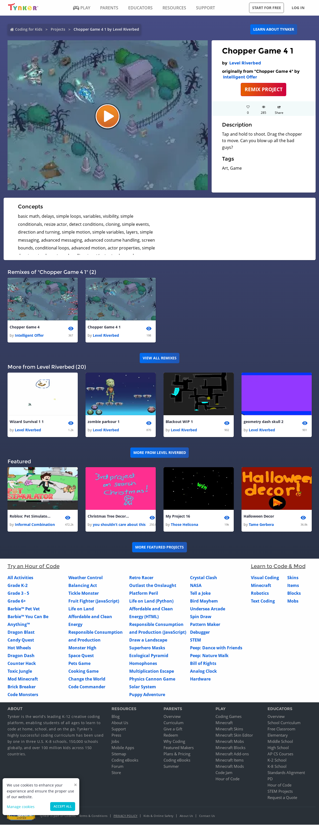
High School (278, 748)
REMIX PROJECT (264, 89)
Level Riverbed (245, 63)
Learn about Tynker (273, 29)
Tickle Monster (83, 594)
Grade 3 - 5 (18, 594)
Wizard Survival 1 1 (27, 422)
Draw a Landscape (148, 641)
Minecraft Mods (230, 767)
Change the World (86, 680)
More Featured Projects (159, 548)
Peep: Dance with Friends (216, 649)
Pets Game (79, 664)
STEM (195, 641)
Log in (298, 7)
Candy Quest (21, 641)
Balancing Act (82, 586)
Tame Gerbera (261, 525)
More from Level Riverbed (159, 453)
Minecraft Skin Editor (234, 736)
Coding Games (229, 717)
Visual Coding (265, 578)
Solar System (142, 688)
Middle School (280, 742)
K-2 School (277, 761)
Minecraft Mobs (230, 742)
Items (293, 586)
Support (119, 730)
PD (270, 780)
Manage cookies (21, 806)
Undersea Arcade (207, 610)
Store (116, 773)
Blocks (294, 594)
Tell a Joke (200, 594)
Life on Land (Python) (151, 602)
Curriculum (174, 723)
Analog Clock (203, 672)
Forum (117, 767)
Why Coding (174, 742)
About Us (120, 723)
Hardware (200, 680)
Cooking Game (83, 672)
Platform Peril (143, 594)
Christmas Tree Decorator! (108, 517)
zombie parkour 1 (104, 422)
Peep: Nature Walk (209, 656)
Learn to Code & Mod (278, 567)
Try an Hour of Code (34, 567)
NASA (195, 586)
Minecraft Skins (229, 730)
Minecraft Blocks (230, 748)
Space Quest (81, 656)
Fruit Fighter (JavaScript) (93, 602)
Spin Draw (200, 617)
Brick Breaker (22, 688)
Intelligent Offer (240, 77)
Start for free (266, 7)
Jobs (115, 742)
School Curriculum (284, 723)
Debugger (200, 633)
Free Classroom (281, 730)
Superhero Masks (147, 649)
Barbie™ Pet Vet (24, 610)
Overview (172, 717)
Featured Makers (179, 748)
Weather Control (85, 578)
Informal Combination (35, 525)
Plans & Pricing (177, 755)
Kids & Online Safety (159, 817)
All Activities (20, 578)
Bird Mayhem (204, 602)
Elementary (278, 736)
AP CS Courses (280, 755)
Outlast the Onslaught (152, 586)
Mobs (292, 602)
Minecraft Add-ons (232, 755)
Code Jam (224, 773)
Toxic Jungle (20, 672)
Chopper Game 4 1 (104, 327)
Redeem (171, 736)
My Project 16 (178, 517)
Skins (292, 578)
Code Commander (86, 688)
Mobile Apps (123, 748)
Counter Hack (22, 664)
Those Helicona (184, 525)
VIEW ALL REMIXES (160, 358)
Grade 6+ (17, 602)
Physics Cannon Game (152, 680)
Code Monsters (23, 695)
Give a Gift (173, 730)
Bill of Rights (203, 664)
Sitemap (119, 755)
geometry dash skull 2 (263, 422)
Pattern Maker (205, 625)
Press (116, 736)
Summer (171, 767)
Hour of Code (227, 780)
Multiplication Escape (151, 672)
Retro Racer (141, 578)
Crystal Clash (203, 578)
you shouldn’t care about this (119, 525)
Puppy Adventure (147, 695)
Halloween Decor (259, 517)
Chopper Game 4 (25, 327)
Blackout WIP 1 (179, 422)
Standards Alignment (286, 773)
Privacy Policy (126, 817)
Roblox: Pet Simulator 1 (30, 517)
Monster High (82, 649)
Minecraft (261, 586)
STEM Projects (280, 792)
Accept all (63, 806)
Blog (116, 717)
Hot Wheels (19, 649)
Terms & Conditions (93, 817)
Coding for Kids (28, 29)
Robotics (260, 594)
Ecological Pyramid (148, 656)
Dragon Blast (21, 633)
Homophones (143, 664)
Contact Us (207, 817)
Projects (58, 29)
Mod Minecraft (23, 680)
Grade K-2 (18, 586)
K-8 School (277, 767)
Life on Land (81, 610)
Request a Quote (282, 798)
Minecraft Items (230, 761)
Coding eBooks (125, 761)
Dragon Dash (21, 656)
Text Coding (263, 602)
